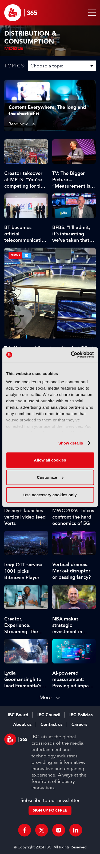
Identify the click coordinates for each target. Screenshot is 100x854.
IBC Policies (81, 715)
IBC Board (18, 715)
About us (22, 724)
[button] (91, 13)
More (45, 697)
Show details (70, 443)
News (15, 255)
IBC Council (48, 715)
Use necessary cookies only (50, 494)
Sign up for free (50, 810)
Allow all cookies (50, 460)
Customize (50, 477)
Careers (79, 724)
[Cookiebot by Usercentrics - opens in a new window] (71, 354)
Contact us (51, 724)
